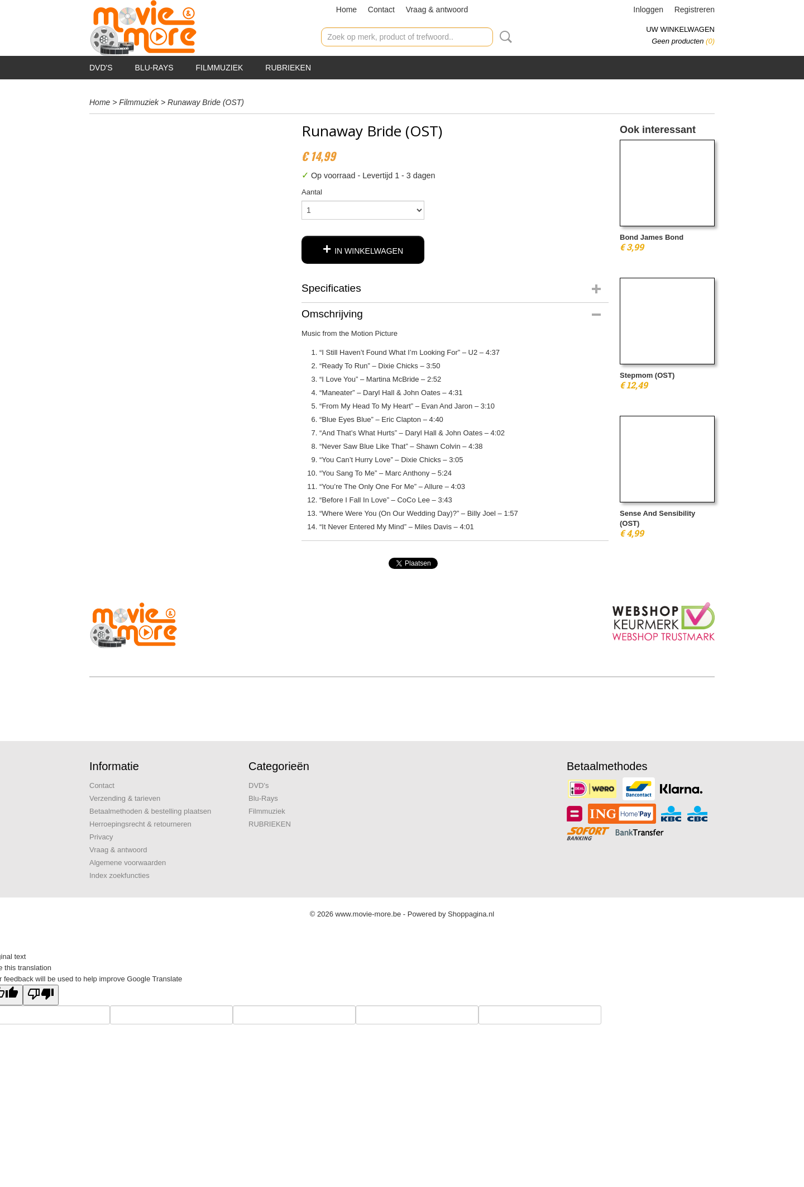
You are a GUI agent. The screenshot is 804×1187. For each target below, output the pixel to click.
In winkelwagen (368, 250)
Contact (381, 9)
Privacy (101, 837)
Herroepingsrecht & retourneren (140, 824)
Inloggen (648, 9)
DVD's (101, 67)
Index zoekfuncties (119, 875)
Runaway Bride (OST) (206, 102)
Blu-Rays (154, 67)
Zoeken (503, 37)
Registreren (694, 9)
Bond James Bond (651, 237)
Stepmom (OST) (647, 375)
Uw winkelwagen (680, 29)
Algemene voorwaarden (127, 862)
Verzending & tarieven (124, 798)
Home (346, 9)
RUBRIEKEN (288, 67)
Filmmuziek (219, 67)
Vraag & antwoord (437, 9)
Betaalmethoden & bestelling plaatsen (150, 811)
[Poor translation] (41, 995)
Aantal (312, 192)
